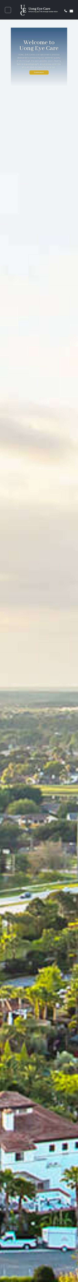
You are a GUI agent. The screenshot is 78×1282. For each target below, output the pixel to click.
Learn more (39, 72)
